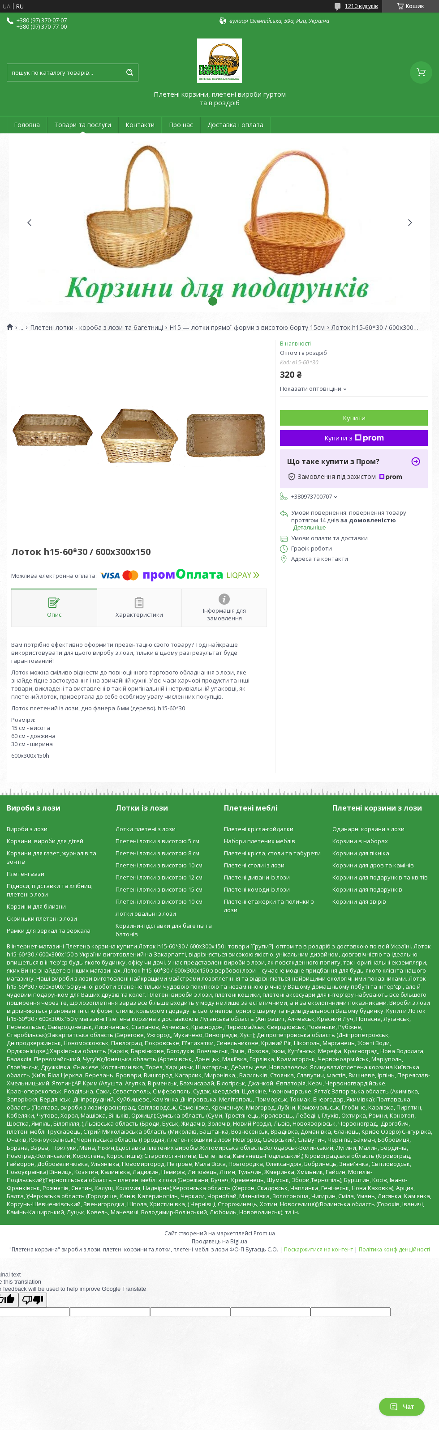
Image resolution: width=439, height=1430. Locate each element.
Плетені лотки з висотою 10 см (159, 865)
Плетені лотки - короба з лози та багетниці (96, 328)
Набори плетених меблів (259, 841)
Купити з (354, 437)
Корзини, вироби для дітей (45, 841)
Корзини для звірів (359, 901)
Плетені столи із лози (254, 865)
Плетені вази (25, 874)
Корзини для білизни (36, 906)
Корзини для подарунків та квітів (380, 877)
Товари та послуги (82, 124)
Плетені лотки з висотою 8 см (157, 853)
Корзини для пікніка (360, 853)
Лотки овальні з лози (146, 913)
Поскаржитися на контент (318, 1249)
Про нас (181, 124)
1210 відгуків (361, 6)
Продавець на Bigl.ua (219, 1241)
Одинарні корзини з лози (368, 829)
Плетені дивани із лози (257, 877)
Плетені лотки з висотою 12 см (159, 877)
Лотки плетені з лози (146, 829)
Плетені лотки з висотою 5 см (157, 841)
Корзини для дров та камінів (373, 865)
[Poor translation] (32, 1300)
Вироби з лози (27, 829)
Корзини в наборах (360, 841)
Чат (402, 1407)
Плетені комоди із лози (257, 889)
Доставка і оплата (235, 124)
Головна (27, 124)
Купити (354, 417)
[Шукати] (129, 72)
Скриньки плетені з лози (42, 918)
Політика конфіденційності (394, 1249)
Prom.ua (264, 1233)
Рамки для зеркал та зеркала (48, 930)
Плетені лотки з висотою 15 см (159, 889)
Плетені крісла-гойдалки (258, 829)
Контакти (140, 124)
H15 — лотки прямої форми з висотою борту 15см (247, 328)
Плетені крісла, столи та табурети (272, 853)
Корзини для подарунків (367, 889)
